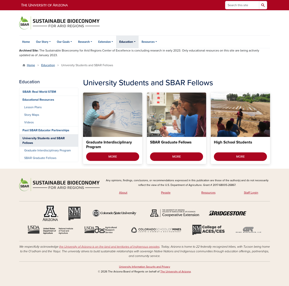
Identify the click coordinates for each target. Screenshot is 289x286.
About (123, 193)
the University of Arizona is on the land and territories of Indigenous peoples (109, 247)
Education (126, 42)
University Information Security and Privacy (144, 266)
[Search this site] (242, 5)
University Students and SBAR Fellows (43, 140)
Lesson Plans (33, 107)
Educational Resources (38, 100)
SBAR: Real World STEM (39, 92)
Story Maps (31, 115)
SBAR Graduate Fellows (40, 158)
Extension (104, 42)
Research (84, 42)
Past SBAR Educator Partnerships (45, 130)
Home (26, 42)
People (166, 193)
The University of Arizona (175, 271)
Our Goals (63, 42)
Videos (29, 122)
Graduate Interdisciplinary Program (47, 150)
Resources (148, 42)
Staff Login (251, 193)
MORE (112, 157)
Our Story (42, 42)
